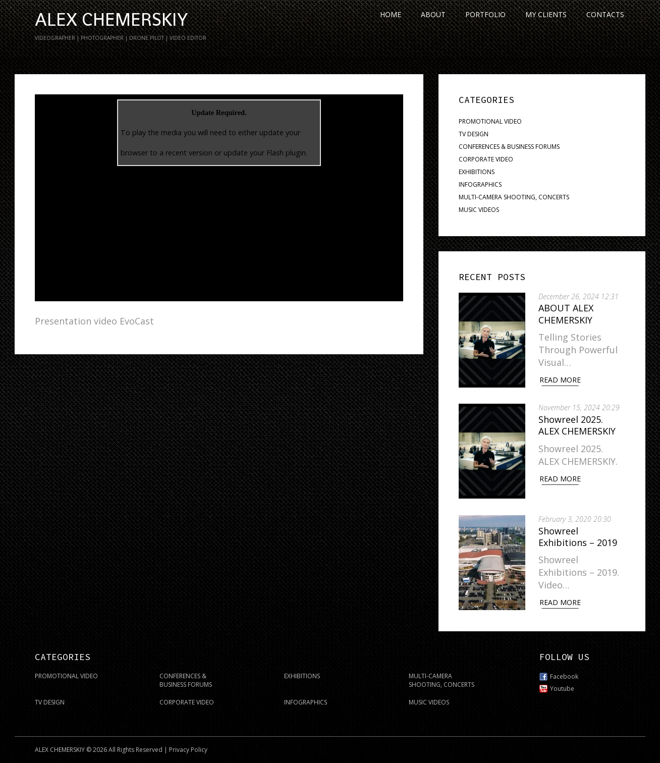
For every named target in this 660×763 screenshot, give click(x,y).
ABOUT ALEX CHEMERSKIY (567, 313)
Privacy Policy (188, 745)
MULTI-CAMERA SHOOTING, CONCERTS (514, 197)
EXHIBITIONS (476, 172)
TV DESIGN (473, 134)
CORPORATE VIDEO (486, 159)
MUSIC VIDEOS (479, 209)
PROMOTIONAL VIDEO (490, 121)
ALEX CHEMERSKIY (111, 19)
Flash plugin (286, 152)
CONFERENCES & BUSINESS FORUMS (509, 146)
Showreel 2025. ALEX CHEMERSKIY (579, 423)
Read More (562, 380)
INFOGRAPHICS (480, 184)
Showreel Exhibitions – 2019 (579, 534)
